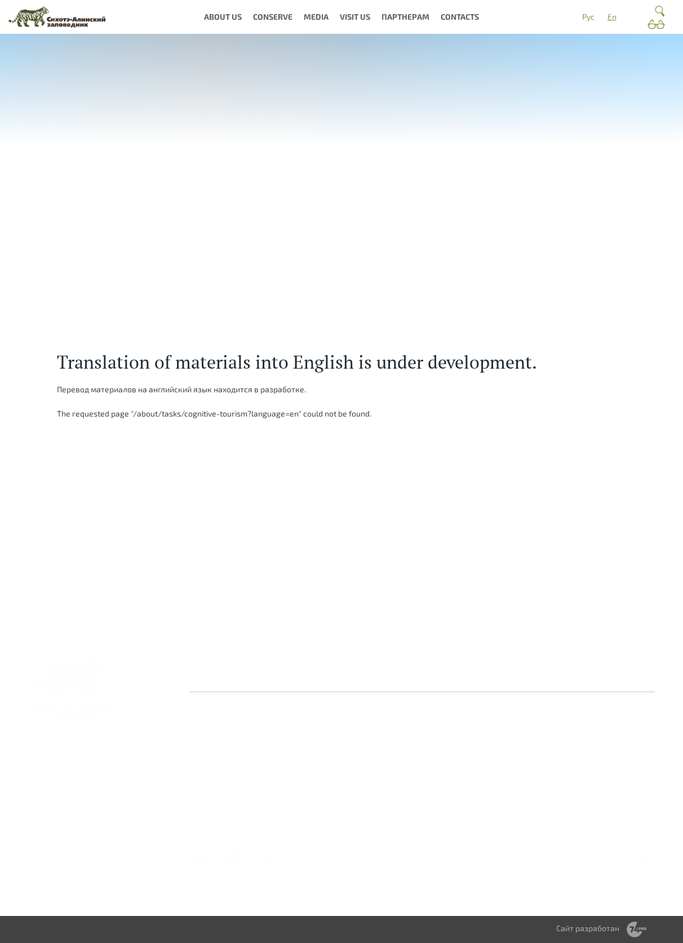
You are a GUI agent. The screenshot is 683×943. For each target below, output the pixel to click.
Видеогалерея (404, 790)
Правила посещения (505, 758)
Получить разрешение (490, 774)
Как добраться (494, 733)
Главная (212, 676)
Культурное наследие (308, 762)
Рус (588, 16)
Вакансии (216, 798)
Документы (219, 811)
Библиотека (399, 758)
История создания (232, 753)
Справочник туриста (504, 828)
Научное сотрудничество (585, 749)
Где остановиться (499, 745)
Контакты (338, 676)
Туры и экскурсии (499, 790)
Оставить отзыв (273, 676)
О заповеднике (315, 733)
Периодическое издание (406, 774)
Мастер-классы (496, 803)
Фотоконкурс (402, 803)
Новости (392, 733)
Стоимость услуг (497, 815)
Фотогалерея (402, 745)
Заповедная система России (237, 737)
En (612, 16)
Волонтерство (582, 733)
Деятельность (224, 786)
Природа (303, 745)
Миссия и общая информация (228, 769)
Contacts (460, 16)
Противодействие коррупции (426, 676)
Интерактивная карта (316, 782)
